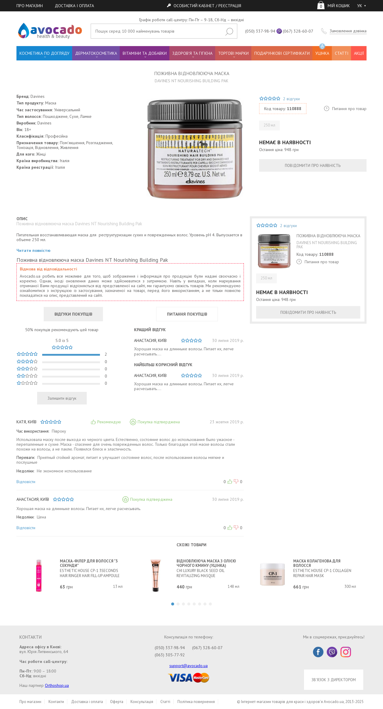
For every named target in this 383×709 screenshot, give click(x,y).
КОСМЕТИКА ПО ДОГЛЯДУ (44, 53)
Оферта (116, 701)
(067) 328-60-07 (298, 31)
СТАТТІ (341, 53)
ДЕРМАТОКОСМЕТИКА (96, 53)
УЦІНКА (322, 51)
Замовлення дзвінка (348, 31)
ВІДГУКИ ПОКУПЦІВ (73, 314)
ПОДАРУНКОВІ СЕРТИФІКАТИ (282, 53)
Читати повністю (33, 250)
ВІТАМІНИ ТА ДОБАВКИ (145, 53)
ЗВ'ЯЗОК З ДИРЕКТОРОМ (333, 679)
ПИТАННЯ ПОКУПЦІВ (187, 314)
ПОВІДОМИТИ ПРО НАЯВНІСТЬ (313, 165)
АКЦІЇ (359, 53)
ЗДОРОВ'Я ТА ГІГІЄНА (192, 53)
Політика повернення (196, 701)
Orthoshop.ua (57, 685)
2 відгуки (291, 98)
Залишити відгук (62, 398)
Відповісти (25, 481)
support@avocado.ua (188, 665)
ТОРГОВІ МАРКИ (233, 53)
